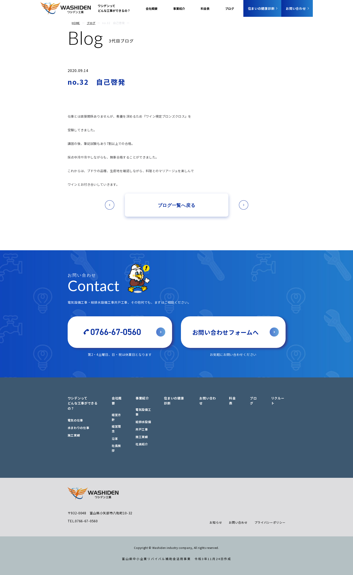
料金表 (205, 8)
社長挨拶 (116, 448)
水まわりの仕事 (78, 428)
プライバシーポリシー (270, 522)
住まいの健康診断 (261, 8)
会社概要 (152, 8)
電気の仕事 (75, 420)
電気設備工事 (143, 411)
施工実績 (74, 435)
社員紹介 (142, 444)
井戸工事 (142, 429)
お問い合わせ (296, 8)
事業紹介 (179, 8)
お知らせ (216, 522)
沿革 (115, 438)
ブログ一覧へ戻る (176, 205)
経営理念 (116, 428)
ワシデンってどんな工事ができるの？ (114, 8)
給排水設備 (143, 422)
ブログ (229, 8)
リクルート (277, 400)
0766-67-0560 (115, 332)
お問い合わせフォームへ (225, 332)
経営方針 (116, 417)
